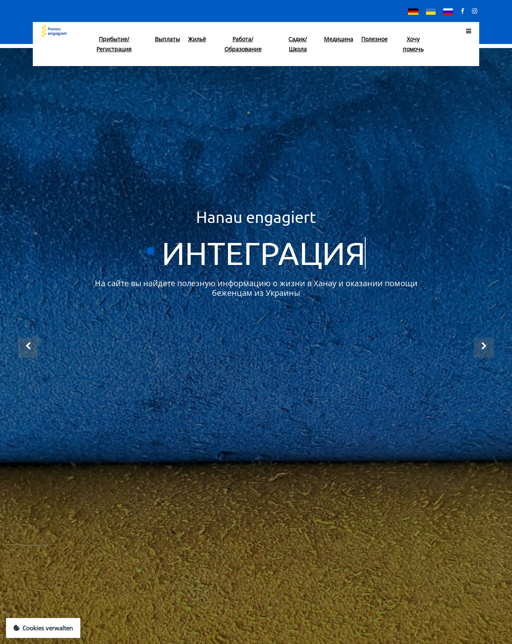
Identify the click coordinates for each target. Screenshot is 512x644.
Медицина (338, 39)
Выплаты (167, 39)
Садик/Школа (297, 44)
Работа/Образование (243, 44)
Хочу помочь (413, 44)
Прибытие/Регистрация (114, 44)
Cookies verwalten (43, 628)
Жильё (197, 39)
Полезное (374, 39)
